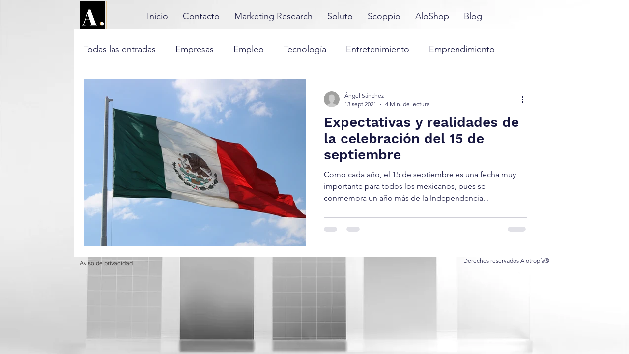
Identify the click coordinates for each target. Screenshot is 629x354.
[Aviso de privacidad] (106, 263)
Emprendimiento (462, 49)
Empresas (194, 49)
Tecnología (305, 49)
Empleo (248, 49)
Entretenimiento (377, 49)
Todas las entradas (120, 49)
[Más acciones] (526, 99)
